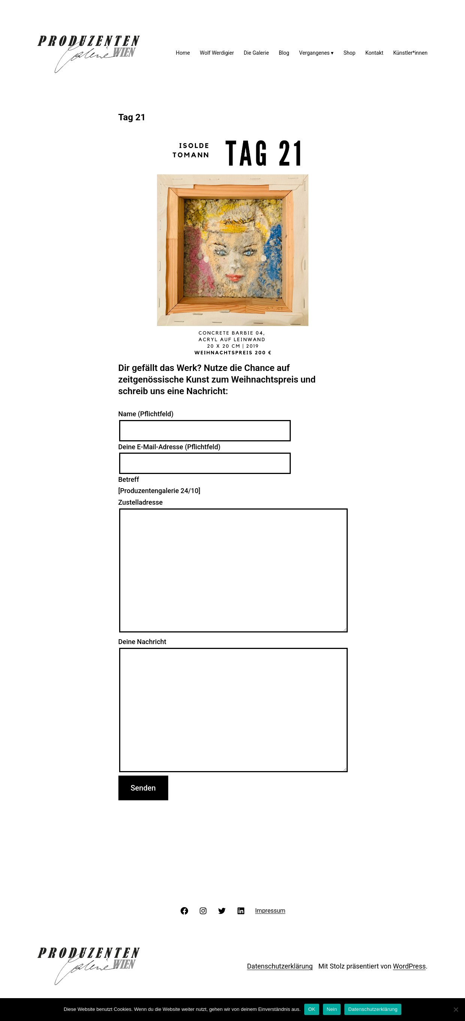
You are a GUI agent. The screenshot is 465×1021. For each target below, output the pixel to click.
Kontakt (374, 53)
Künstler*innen (410, 53)
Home (183, 53)
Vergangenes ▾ (316, 53)
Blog (284, 53)
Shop (350, 53)
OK (311, 1009)
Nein (332, 1009)
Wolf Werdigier (217, 53)
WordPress (409, 966)
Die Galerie (256, 53)
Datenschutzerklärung (279, 966)
